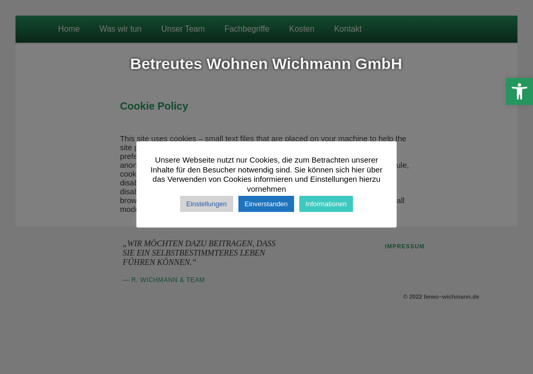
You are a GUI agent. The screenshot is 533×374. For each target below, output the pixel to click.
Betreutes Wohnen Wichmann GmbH (266, 63)
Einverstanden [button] (266, 204)
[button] (519, 91)
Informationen (326, 204)
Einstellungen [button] (206, 204)
